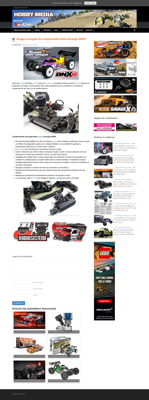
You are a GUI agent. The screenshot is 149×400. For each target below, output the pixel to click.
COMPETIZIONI (67, 30)
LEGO (56, 30)
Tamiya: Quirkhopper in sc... (124, 191)
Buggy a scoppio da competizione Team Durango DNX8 (51, 38)
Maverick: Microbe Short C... (124, 227)
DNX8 (78, 83)
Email (37, 288)
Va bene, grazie (90, 3)
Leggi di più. (77, 3)
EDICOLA (89, 30)
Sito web (35, 295)
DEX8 (35, 83)
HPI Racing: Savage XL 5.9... (124, 215)
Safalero (49, 83)
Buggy (24, 45)
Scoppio (34, 45)
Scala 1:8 (29, 45)
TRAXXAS (47, 30)
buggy (22, 83)
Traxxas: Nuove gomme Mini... (124, 155)
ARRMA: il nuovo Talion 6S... (124, 179)
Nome (38, 282)
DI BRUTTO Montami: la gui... (124, 203)
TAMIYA (37, 30)
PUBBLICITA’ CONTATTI (21, 8)
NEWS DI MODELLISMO (22, 30)
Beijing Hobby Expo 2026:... (124, 167)
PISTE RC (79, 30)
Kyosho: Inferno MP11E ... (123, 143)
